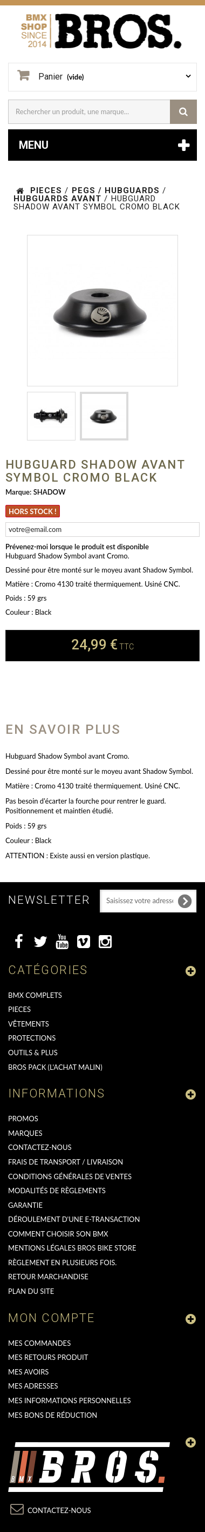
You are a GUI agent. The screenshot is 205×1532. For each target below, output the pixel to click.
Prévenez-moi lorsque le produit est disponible (77, 546)
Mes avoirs (28, 1371)
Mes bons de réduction (52, 1415)
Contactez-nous (40, 1147)
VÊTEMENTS (28, 1024)
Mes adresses (33, 1386)
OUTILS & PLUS (33, 1052)
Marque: (18, 492)
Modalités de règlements (57, 1190)
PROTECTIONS (32, 1038)
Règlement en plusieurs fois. (62, 1262)
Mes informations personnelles (69, 1400)
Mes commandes (39, 1343)
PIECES (19, 1009)
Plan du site (31, 1291)
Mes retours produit (48, 1357)
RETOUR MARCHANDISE (48, 1276)
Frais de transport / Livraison (65, 1162)
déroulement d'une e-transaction (74, 1219)
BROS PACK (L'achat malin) (55, 1067)
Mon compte (51, 1318)
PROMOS (23, 1118)
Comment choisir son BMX (58, 1233)
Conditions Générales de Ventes (70, 1176)
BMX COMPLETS (35, 995)
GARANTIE (25, 1205)
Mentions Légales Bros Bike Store (72, 1248)
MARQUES (25, 1133)
